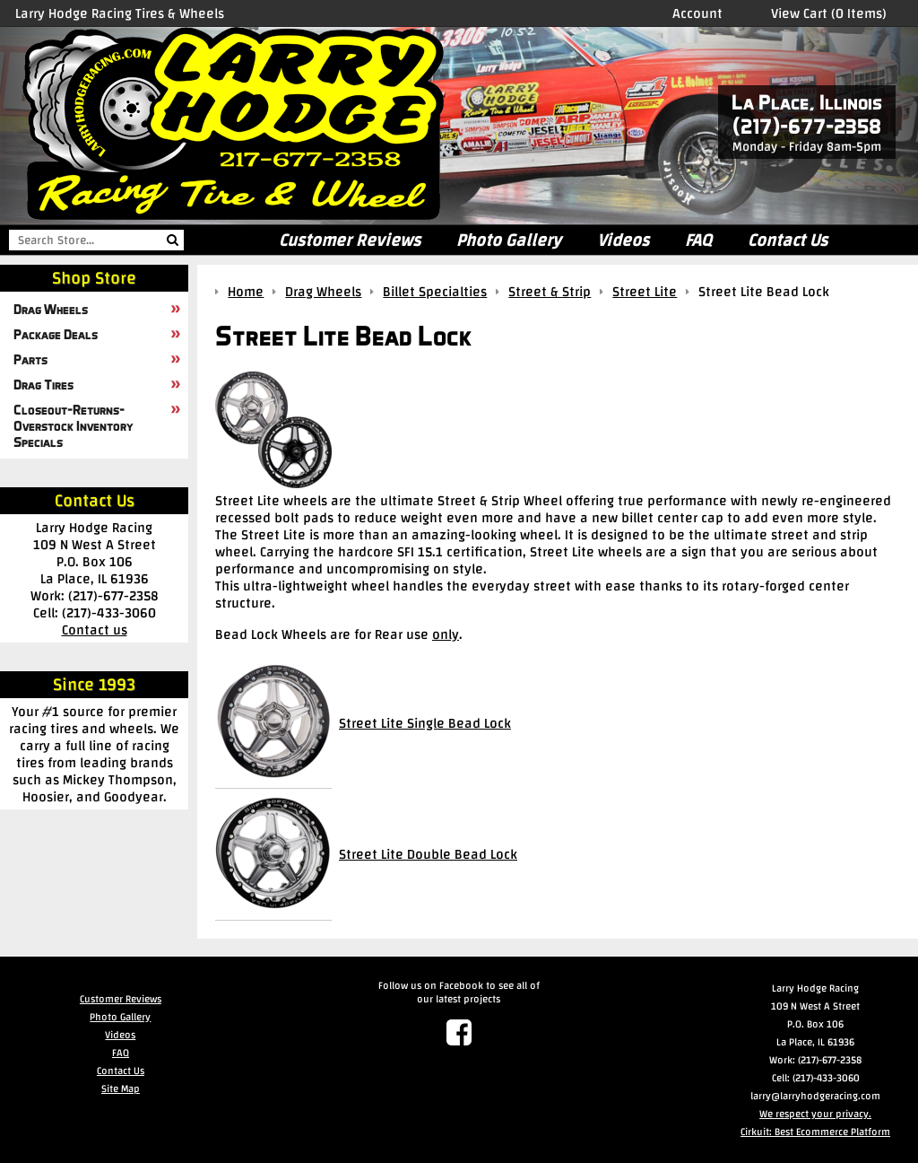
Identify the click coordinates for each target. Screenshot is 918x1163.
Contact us (94, 629)
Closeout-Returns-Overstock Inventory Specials (73, 425)
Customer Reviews (349, 240)
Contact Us (787, 240)
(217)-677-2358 (806, 126)
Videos (623, 240)
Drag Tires (43, 384)
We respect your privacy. (815, 1113)
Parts (30, 359)
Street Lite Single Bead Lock (425, 722)
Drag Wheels (50, 309)
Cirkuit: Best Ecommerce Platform (815, 1131)
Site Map (120, 1088)
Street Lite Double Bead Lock (428, 853)
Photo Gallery (508, 240)
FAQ (698, 240)
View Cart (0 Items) (829, 13)
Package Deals (55, 334)
